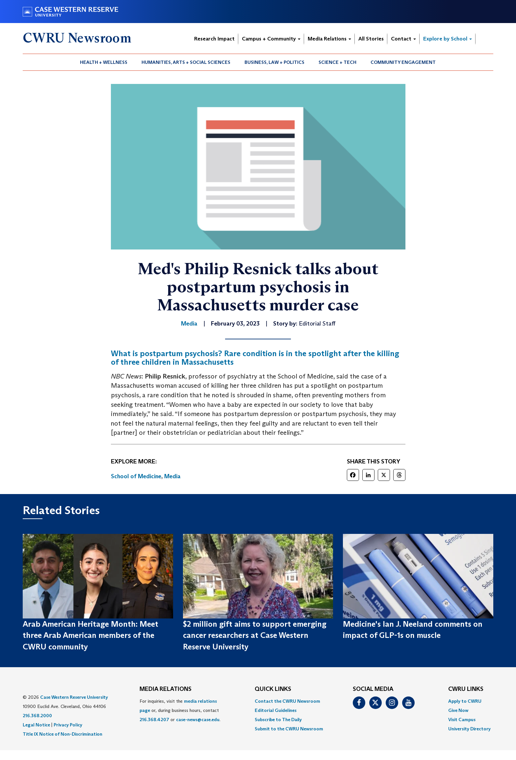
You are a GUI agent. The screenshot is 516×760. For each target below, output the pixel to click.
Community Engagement (403, 62)
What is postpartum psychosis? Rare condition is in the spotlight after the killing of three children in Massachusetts (255, 358)
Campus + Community (271, 39)
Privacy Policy (68, 725)
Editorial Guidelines (276, 710)
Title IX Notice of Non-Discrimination (62, 734)
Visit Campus (462, 719)
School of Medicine (136, 476)
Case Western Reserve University (74, 697)
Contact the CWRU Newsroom (287, 701)
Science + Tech (337, 62)
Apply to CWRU (464, 701)
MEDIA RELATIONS (166, 689)
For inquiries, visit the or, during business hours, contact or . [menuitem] (180, 710)
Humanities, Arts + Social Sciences (186, 62)
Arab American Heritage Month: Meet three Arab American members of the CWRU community (90, 635)
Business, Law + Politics (274, 62)
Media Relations (329, 39)
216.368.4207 (154, 719)
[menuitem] (104, 62)
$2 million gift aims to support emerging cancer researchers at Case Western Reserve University (254, 635)
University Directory (469, 729)
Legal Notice (36, 725)
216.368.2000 (37, 716)
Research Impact (214, 39)
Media (172, 476)
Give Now (458, 710)
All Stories (371, 39)
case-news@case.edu (197, 719)
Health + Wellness (103, 62)
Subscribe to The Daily (278, 719)
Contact (403, 39)
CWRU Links (465, 689)
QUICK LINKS (273, 689)
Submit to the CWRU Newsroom (289, 729)
